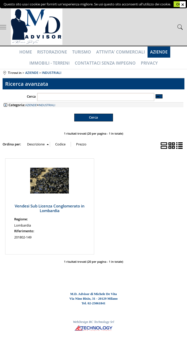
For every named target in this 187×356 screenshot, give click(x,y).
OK (178, 4)
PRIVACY (149, 63)
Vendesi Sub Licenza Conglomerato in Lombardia (50, 208)
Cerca (31, 96)
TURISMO (81, 52)
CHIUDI (183, 4)
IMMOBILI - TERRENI (49, 63)
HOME (25, 52)
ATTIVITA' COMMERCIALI (120, 52)
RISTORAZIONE (52, 52)
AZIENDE (159, 52)
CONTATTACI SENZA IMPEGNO (105, 63)
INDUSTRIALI (46, 105)
